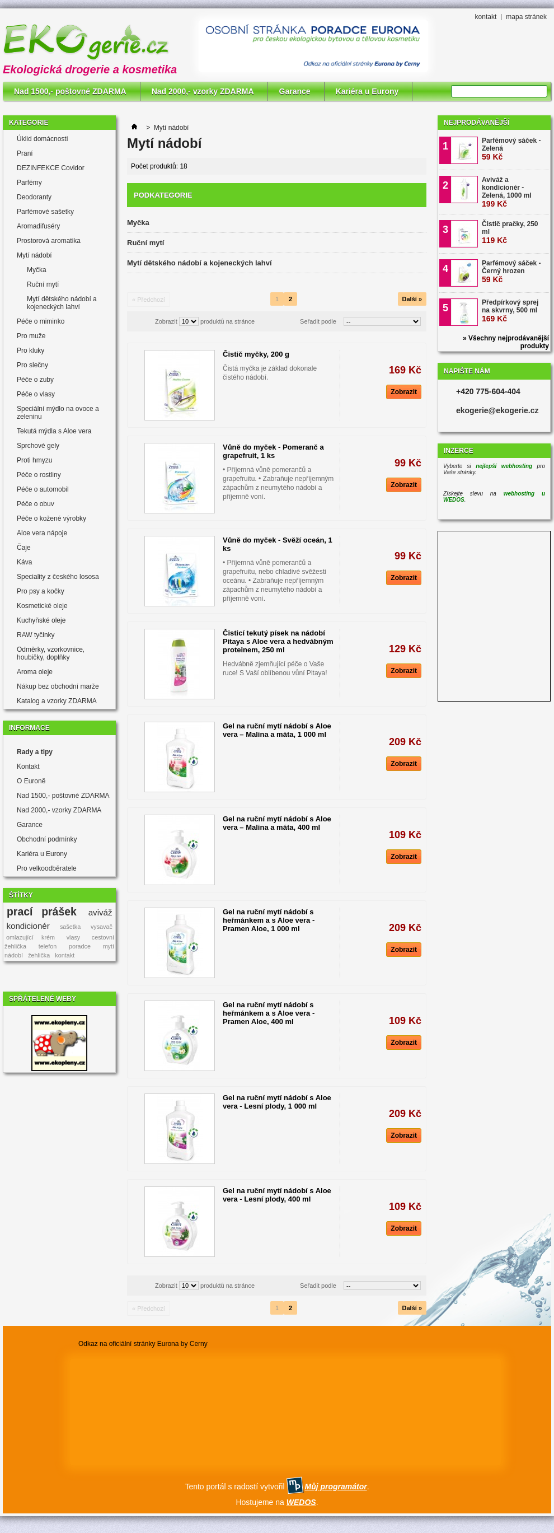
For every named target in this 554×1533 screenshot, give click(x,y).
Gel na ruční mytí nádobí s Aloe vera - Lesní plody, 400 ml (277, 1194)
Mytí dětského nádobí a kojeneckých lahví (62, 303)
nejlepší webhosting (504, 466)
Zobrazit (166, 321)
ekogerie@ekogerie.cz (497, 410)
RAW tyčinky (36, 635)
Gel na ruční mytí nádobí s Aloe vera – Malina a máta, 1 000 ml (277, 730)
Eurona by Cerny (182, 1344)
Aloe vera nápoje (42, 533)
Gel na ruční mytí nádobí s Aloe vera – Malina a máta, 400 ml (277, 823)
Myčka (36, 270)
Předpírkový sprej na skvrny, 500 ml (510, 310)
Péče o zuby (35, 380)
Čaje (24, 547)
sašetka (70, 926)
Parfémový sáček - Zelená (511, 149)
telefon (48, 946)
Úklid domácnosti (42, 139)
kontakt (486, 17)
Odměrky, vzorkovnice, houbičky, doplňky (50, 653)
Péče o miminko (40, 321)
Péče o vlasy (36, 394)
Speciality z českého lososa (58, 577)
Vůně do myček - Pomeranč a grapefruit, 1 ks (273, 451)
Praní (25, 153)
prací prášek (42, 911)
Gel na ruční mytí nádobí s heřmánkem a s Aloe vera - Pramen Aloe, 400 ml (268, 1013)
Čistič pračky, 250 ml (510, 232)
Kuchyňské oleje (41, 620)
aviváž (100, 912)
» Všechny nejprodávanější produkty (506, 342)
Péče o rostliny (39, 475)
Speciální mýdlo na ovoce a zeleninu (58, 412)
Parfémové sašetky (45, 212)
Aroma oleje (35, 672)
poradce (80, 946)
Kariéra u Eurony (367, 91)
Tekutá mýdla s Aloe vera (54, 431)
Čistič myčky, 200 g (256, 354)
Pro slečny (32, 365)
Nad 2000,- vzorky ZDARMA (203, 91)
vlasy (74, 937)
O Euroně (31, 781)
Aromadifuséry (38, 226)
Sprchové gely (38, 446)
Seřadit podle (318, 321)
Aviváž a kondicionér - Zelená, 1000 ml (507, 192)
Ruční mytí (43, 284)
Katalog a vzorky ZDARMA (57, 701)
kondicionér (28, 926)
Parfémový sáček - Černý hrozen (511, 271)
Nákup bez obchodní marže (58, 686)
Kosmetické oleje (42, 606)
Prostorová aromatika (49, 241)
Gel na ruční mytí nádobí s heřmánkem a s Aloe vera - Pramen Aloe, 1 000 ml (268, 920)
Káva (24, 562)
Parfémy (29, 182)
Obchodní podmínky (47, 839)
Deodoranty (34, 197)
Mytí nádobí (34, 255)
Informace (29, 728)
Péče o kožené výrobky (51, 518)
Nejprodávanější (476, 123)
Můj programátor (335, 1486)
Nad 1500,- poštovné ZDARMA (70, 91)
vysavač (101, 926)
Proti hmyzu (34, 460)
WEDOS (301, 1502)
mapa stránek (526, 17)
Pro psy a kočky (40, 591)
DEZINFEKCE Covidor (50, 168)
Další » (412, 299)
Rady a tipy (35, 752)
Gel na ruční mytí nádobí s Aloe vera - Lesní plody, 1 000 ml (277, 1101)
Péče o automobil (43, 489)
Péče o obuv (35, 504)
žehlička (39, 955)
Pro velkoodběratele (47, 868)
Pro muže (31, 336)
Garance (295, 91)
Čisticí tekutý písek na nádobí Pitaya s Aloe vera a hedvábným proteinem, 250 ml (278, 641)
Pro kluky (30, 350)
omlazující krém (30, 937)
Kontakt (28, 766)
